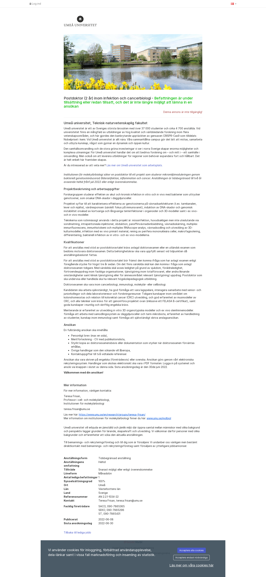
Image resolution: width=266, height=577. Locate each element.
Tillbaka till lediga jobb (77, 532)
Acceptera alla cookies (191, 550)
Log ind (35, 3)
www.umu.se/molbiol (159, 418)
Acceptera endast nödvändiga (191, 557)
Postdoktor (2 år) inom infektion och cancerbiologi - (128, 102)
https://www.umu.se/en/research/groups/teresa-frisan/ (112, 414)
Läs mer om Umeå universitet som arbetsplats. (135, 165)
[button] (233, 3)
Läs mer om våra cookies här (191, 565)
